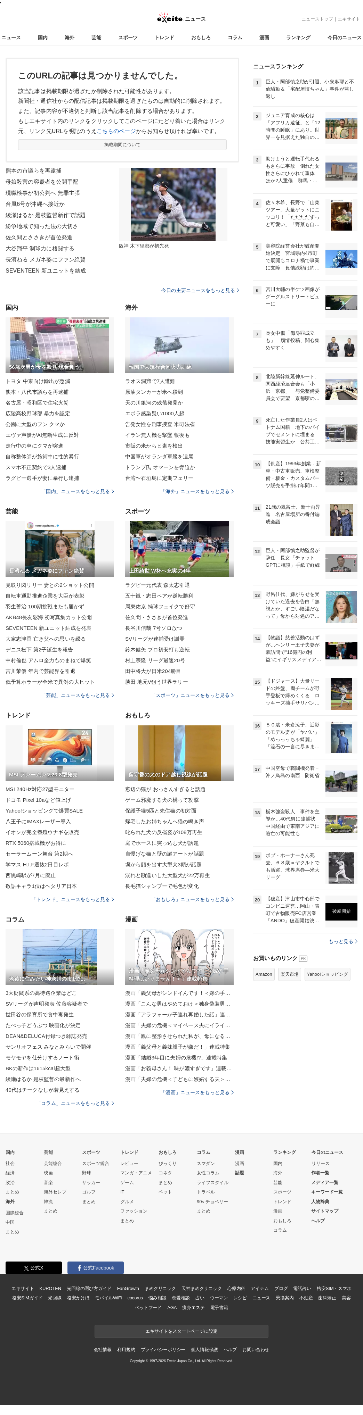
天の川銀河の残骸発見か (154, 403)
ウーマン (219, 1297)
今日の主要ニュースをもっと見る (200, 290)
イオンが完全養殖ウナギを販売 (42, 832)
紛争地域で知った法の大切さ (42, 226)
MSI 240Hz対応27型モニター (40, 789)
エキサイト (349, 19)
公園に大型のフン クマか (35, 424)
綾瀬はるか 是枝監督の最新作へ (43, 1079)
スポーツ (128, 37)
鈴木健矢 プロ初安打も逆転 (157, 649)
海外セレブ (55, 1192)
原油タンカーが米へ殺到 (154, 392)
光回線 (55, 1297)
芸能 (96, 37)
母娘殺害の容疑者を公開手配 (42, 182)
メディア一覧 (324, 1182)
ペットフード (148, 1307)
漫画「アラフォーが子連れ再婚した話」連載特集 (179, 1014)
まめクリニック (160, 1288)
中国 (10, 1222)
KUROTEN (50, 1288)
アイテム (259, 1288)
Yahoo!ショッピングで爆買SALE (44, 811)
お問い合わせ (255, 1349)
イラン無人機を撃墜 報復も (157, 435)
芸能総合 (53, 1163)
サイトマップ (324, 1211)
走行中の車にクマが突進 (34, 446)
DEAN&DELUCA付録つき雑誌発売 (46, 1036)
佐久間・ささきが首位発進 (156, 617)
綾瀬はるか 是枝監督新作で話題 (46, 215)
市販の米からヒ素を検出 (154, 446)
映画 (48, 1172)
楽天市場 (290, 974)
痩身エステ (193, 1307)
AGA (172, 1307)
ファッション (133, 1211)
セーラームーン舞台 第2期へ (39, 854)
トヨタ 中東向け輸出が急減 (38, 381)
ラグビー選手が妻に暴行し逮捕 (42, 478)
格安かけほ (78, 1297)
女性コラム (208, 1172)
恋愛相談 (180, 1297)
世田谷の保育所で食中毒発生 (40, 1014)
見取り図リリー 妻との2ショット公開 (50, 585)
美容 (346, 1297)
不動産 (306, 1297)
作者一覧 (320, 1172)
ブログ (281, 1288)
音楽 (48, 1182)
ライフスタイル (212, 1182)
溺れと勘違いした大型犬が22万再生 (167, 875)
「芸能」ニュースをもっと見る (77, 695)
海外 (69, 37)
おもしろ (201, 37)
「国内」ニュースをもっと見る (77, 491)
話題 (239, 1172)
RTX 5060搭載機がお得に (36, 843)
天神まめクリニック (202, 1288)
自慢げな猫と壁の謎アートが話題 (164, 854)
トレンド (164, 37)
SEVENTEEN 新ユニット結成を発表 (48, 628)
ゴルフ (89, 1192)
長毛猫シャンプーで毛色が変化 (162, 886)
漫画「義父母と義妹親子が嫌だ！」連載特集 (177, 1047)
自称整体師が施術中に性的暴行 (42, 456)
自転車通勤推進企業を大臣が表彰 (45, 596)
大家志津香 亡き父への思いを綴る (46, 639)
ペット (165, 1192)
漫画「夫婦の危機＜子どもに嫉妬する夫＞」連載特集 (179, 1079)
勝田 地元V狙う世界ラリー (156, 682)
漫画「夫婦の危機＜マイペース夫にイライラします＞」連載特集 (179, 1025)
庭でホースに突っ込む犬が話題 (162, 843)
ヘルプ (318, 1220)
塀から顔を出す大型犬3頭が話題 (163, 864)
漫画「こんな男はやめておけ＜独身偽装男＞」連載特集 (179, 1004)
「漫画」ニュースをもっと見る (197, 1092)
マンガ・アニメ (136, 1172)
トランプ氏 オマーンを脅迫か (160, 467)
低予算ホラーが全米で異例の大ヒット (50, 682)
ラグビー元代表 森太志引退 (157, 585)
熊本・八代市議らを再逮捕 (37, 392)
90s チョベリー (212, 1201)
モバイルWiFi (108, 1297)
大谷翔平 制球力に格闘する (40, 248)
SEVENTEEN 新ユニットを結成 (46, 271)
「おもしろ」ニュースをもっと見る (192, 899)
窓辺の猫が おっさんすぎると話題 (165, 789)
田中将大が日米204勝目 (153, 671)
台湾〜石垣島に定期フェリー (159, 478)
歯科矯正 (327, 1297)
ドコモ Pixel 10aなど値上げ (38, 800)
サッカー (91, 1182)
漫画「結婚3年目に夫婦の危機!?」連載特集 (176, 1057)
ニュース (11, 37)
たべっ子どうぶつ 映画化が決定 (43, 1025)
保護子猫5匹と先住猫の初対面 (160, 811)
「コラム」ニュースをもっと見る (75, 1103)
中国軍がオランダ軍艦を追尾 (159, 456)
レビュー (129, 1163)
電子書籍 (219, 1307)
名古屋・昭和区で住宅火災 (37, 403)
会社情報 (103, 1349)
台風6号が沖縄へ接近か (35, 204)
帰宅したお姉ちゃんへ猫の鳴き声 (164, 821)
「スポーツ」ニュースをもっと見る (192, 695)
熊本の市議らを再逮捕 (34, 171)
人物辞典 (320, 1201)
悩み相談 (157, 1297)
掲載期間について (122, 144)
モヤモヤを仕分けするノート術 (42, 1057)
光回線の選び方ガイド (89, 1288)
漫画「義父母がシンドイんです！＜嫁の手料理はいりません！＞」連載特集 (179, 993)
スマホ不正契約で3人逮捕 (36, 467)
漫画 (264, 37)
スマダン (206, 1163)
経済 (10, 1172)
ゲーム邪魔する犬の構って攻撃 (162, 800)
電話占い (302, 1288)
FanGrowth (128, 1288)
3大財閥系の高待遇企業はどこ (41, 993)
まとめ (12, 1192)
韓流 (48, 1201)
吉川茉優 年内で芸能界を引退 (40, 671)
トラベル (206, 1192)
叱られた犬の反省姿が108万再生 (163, 832)
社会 (10, 1163)
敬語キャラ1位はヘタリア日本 (41, 886)
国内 (43, 37)
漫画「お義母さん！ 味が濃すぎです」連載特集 (179, 1068)
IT (122, 1192)
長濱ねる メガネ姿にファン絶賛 (46, 260)
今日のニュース (345, 37)
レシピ (240, 1297)
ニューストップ (317, 19)
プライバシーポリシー (163, 1349)
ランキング (298, 37)
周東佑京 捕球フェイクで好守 (160, 606)
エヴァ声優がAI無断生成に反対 (42, 435)
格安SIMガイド (27, 1297)
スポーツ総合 (95, 1163)
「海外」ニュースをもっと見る (197, 491)
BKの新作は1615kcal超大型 (38, 1068)
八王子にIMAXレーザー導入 (38, 821)
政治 (10, 1182)
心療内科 (236, 1288)
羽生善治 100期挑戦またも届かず (45, 606)
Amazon (264, 974)
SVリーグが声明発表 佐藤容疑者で (47, 1004)
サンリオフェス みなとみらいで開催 (48, 1047)
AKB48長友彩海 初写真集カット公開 (49, 617)
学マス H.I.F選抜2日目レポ (37, 864)
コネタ (165, 1172)
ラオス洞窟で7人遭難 (150, 381)
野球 (86, 1172)
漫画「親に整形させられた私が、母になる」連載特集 (179, 1036)
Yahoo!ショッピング (327, 974)
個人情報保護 (204, 1349)
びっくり (168, 1163)
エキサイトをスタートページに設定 (181, 1331)
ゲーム (127, 1182)
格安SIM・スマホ (334, 1288)
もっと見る (343, 941)
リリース (321, 1163)
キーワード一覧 (327, 1192)
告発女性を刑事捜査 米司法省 (160, 424)
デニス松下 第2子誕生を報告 (39, 649)
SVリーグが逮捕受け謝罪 (155, 639)
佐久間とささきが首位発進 (39, 237)
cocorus (135, 1297)
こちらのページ (116, 131)
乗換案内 (284, 1297)
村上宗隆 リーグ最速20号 (155, 660)
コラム (235, 37)
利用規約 (126, 1349)
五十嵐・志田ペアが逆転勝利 (159, 596)
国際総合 (15, 1212)
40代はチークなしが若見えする (43, 1090)
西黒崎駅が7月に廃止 (31, 875)
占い (199, 1297)
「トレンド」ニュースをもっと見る (72, 899)
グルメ (127, 1201)
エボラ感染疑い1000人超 (154, 413)
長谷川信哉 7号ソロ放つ (153, 628)
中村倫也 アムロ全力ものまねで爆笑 (48, 660)
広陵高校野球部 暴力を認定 (38, 413)
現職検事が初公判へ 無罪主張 (43, 193)
